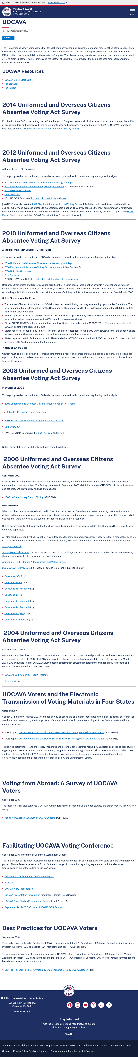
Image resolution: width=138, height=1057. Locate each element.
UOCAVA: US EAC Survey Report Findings (26, 675)
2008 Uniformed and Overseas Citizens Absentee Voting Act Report (39, 403)
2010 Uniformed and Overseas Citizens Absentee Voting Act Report (39, 263)
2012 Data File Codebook (17, 190)
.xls (45, 433)
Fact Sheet (10, 87)
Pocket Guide (11, 84)
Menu (132, 11)
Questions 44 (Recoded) (17, 607)
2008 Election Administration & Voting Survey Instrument (34, 420)
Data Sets (9, 681)
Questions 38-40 (13, 595)
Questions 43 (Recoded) (17, 601)
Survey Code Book (12, 546)
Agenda (8, 882)
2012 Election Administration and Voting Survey (57, 204)
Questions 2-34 (12, 576)
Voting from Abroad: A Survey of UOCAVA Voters (29, 818)
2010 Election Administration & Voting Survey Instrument (34, 267)
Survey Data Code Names (15, 552)
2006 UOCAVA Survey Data (16, 568)
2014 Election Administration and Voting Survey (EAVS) (50, 128)
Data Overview (12, 194)
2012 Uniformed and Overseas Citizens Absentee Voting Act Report (39, 182)
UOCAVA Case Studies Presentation (22, 901)
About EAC (7, 1045)
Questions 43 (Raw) (14, 613)
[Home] (6, 16)
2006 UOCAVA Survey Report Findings (24, 497)
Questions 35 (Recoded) (17, 588)
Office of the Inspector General (92, 1045)
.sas (50, 433)
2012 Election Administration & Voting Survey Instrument (34, 186)
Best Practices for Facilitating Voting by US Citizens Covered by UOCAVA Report (46, 970)
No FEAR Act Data (65, 1045)
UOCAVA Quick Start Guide (18, 80)
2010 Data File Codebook (17, 271)
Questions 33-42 (13, 582)
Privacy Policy (20, 1051)
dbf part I (35, 198)
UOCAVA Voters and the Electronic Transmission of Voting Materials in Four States (61, 732)
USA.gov (89, 1051)
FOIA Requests (48, 1045)
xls (54, 198)
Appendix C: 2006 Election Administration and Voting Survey (34, 562)
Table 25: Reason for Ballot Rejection (26, 412)
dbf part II (46, 198)
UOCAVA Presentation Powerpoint (22, 895)
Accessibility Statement (26, 1045)
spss (63, 198)
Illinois (60, 433)
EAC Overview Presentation (18, 888)
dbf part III (58, 279)
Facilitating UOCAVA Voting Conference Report (29, 876)
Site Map (33, 1051)
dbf (40, 433)
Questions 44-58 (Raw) (16, 619)
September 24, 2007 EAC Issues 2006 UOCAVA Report (33, 907)
